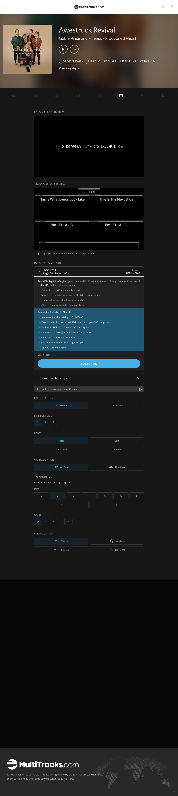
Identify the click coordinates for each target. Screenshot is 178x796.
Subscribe (89, 363)
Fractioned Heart (120, 38)
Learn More (44, 354)
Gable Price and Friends (80, 38)
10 (69, 521)
